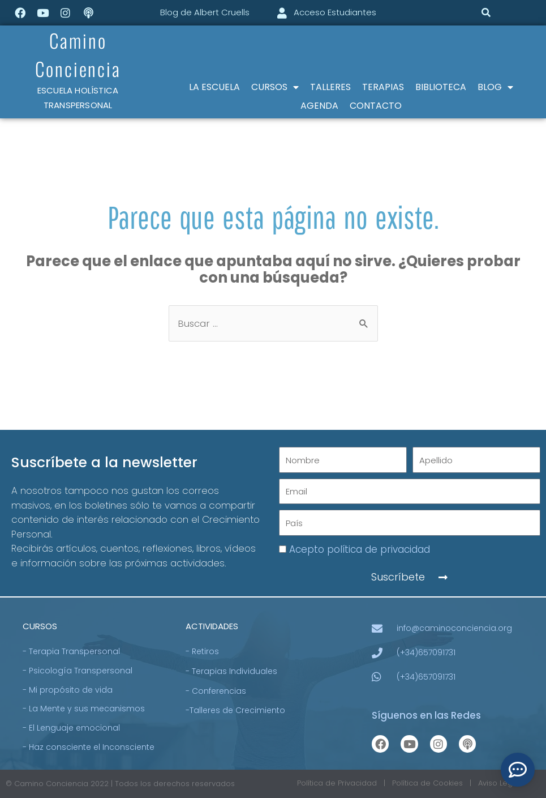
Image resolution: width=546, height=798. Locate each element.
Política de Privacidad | (344, 783)
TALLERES (330, 86)
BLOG (495, 87)
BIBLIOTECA (440, 86)
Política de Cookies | (435, 783)
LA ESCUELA (214, 86)
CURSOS (275, 87)
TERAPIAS (383, 86)
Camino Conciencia (78, 53)
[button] (486, 12)
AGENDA (319, 105)
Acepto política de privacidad (359, 549)
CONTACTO (376, 105)
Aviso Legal (500, 783)
